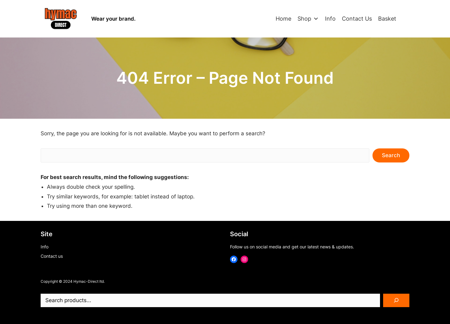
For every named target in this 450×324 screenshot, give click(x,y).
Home (283, 18)
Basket (387, 18)
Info (330, 18)
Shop (308, 18)
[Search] (396, 300)
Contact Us (357, 18)
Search (391, 155)
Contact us (52, 256)
